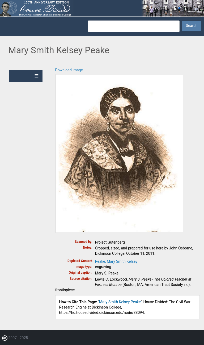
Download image (69, 70)
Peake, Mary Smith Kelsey (116, 261)
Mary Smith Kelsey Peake (120, 302)
